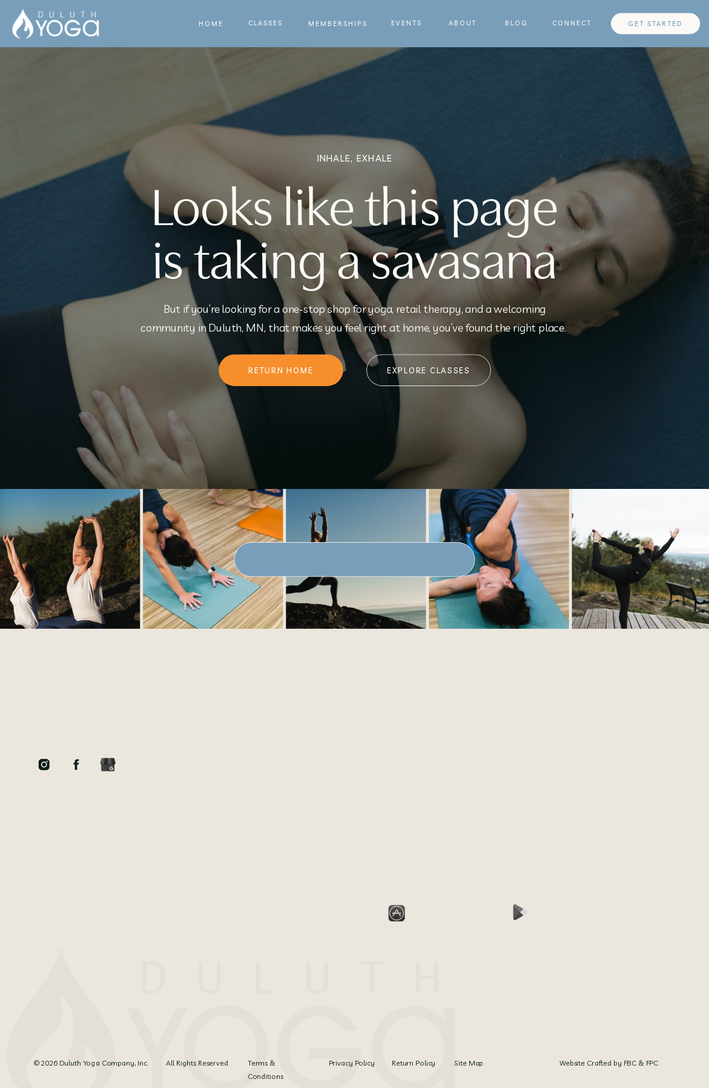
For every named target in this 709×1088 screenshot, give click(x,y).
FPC (652, 1063)
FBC (630, 1063)
